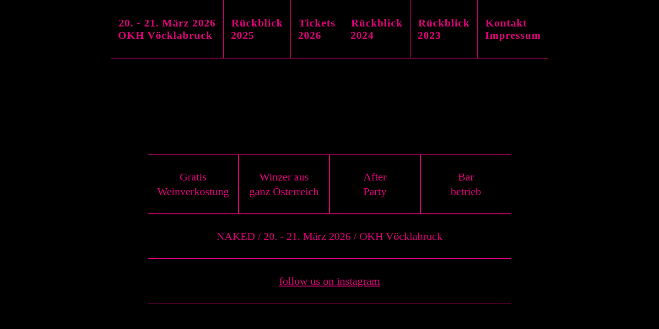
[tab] (167, 29)
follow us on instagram (329, 281)
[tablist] (329, 29)
